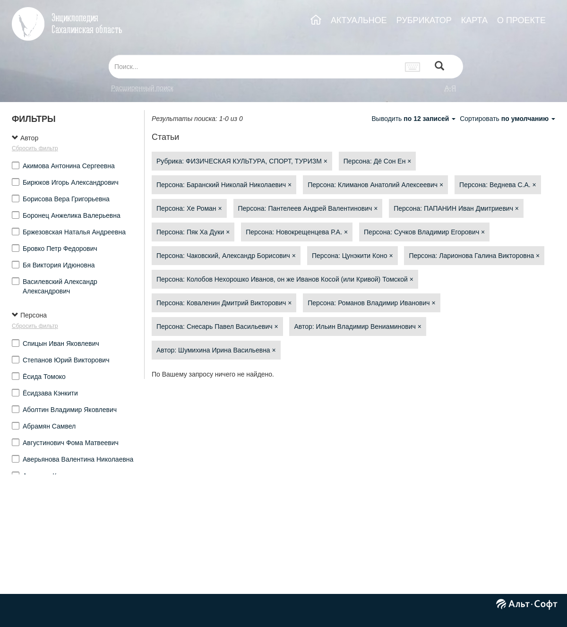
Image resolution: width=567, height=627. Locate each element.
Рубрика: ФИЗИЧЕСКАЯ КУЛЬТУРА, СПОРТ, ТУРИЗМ (241, 161)
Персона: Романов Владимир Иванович (371, 303)
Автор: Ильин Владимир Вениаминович (357, 326)
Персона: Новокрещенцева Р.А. (297, 232)
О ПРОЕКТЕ (521, 20)
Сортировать (507, 118)
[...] (254, 66)
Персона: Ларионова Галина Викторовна (474, 255)
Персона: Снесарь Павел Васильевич (217, 326)
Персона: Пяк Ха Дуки (193, 232)
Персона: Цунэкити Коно (352, 255)
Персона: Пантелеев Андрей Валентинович (308, 208)
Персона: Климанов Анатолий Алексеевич (375, 185)
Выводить (414, 118)
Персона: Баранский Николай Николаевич (224, 185)
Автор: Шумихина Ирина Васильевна (216, 350)
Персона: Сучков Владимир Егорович (424, 232)
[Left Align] (439, 66)
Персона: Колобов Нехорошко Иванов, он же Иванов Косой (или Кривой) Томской (284, 279)
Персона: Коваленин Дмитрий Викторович (224, 303)
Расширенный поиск (142, 88)
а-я (450, 88)
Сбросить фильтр (35, 148)
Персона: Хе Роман (189, 208)
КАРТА (474, 20)
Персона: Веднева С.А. (497, 185)
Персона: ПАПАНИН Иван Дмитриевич (456, 208)
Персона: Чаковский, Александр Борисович (226, 255)
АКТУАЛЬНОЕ (359, 20)
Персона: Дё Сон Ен (378, 161)
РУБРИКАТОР (424, 20)
